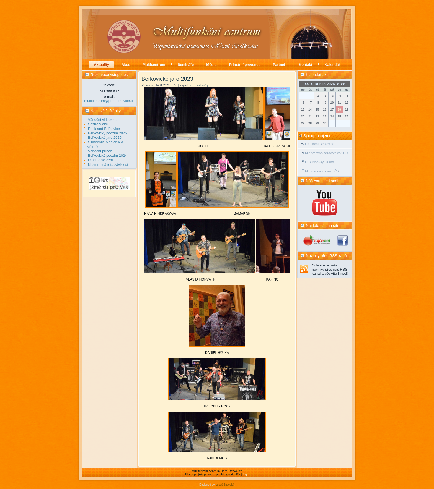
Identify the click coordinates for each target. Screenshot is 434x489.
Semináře (186, 64)
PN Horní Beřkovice (319, 144)
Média (211, 64)
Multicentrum (154, 64)
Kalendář (332, 64)
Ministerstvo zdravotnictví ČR (326, 153)
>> (342, 84)
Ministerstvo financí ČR (322, 171)
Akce (126, 64)
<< (306, 84)
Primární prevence (244, 64)
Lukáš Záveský (224, 484)
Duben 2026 (325, 84)
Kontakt (305, 64)
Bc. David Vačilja (199, 85)
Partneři (279, 64)
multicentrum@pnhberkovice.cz (109, 101)
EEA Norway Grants (320, 162)
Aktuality (101, 64)
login (246, 474)
